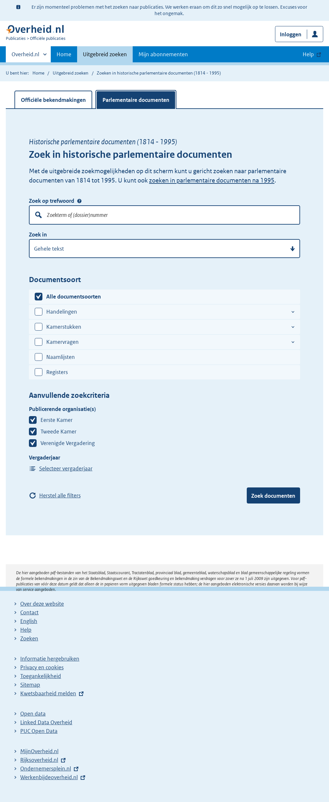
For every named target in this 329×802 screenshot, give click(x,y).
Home (64, 54)
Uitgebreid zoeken (105, 54)
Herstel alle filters (60, 495)
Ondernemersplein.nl (45, 768)
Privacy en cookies (42, 667)
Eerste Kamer (56, 419)
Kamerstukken (63, 326)
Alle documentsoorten (73, 296)
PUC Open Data (39, 731)
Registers (57, 372)
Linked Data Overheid (46, 722)
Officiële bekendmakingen (53, 99)
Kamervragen (62, 341)
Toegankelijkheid (40, 676)
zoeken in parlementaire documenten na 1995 (211, 180)
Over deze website (42, 603)
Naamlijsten (60, 357)
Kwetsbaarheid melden (48, 693)
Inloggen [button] (290, 34)
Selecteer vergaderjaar (66, 468)
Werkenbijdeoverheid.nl (49, 777)
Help (25, 629)
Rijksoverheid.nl (39, 759)
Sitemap (30, 684)
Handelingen (61, 311)
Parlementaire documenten (135, 99)
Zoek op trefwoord (51, 201)
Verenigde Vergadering (67, 443)
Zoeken (29, 638)
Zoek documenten (273, 495)
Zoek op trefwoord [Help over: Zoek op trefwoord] (79, 201)
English (28, 621)
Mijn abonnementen (163, 54)
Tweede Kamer (58, 431)
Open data (33, 713)
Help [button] (308, 54)
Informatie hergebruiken (49, 658)
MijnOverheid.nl (39, 751)
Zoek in (38, 234)
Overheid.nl (25, 56)
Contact (29, 612)
